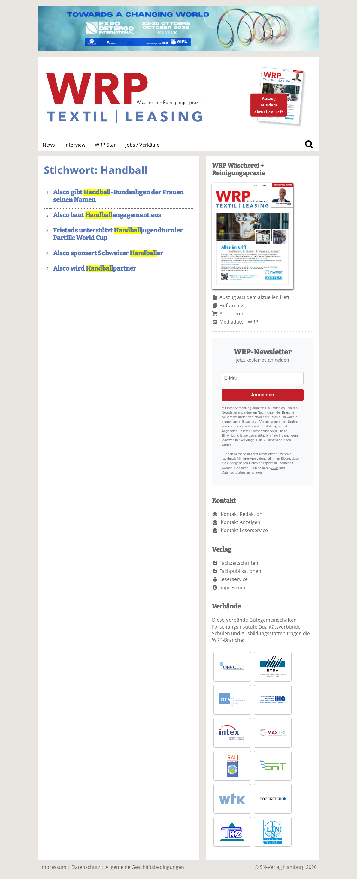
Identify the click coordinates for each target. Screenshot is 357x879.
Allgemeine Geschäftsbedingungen (144, 867)
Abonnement (234, 313)
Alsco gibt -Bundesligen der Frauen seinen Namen (118, 196)
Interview (75, 145)
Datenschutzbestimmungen (242, 472)
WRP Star (105, 145)
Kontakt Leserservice (244, 530)
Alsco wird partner (94, 268)
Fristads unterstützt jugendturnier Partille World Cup (118, 234)
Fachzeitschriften (238, 563)
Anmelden (262, 394)
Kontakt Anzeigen (240, 522)
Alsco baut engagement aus (107, 215)
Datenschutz (85, 867)
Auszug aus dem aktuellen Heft (254, 297)
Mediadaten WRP (238, 321)
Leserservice (233, 579)
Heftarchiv (231, 305)
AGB (274, 468)
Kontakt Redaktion (241, 514)
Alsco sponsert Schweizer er (108, 253)
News (49, 145)
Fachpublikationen (240, 571)
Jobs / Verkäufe (142, 145)
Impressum (232, 587)
